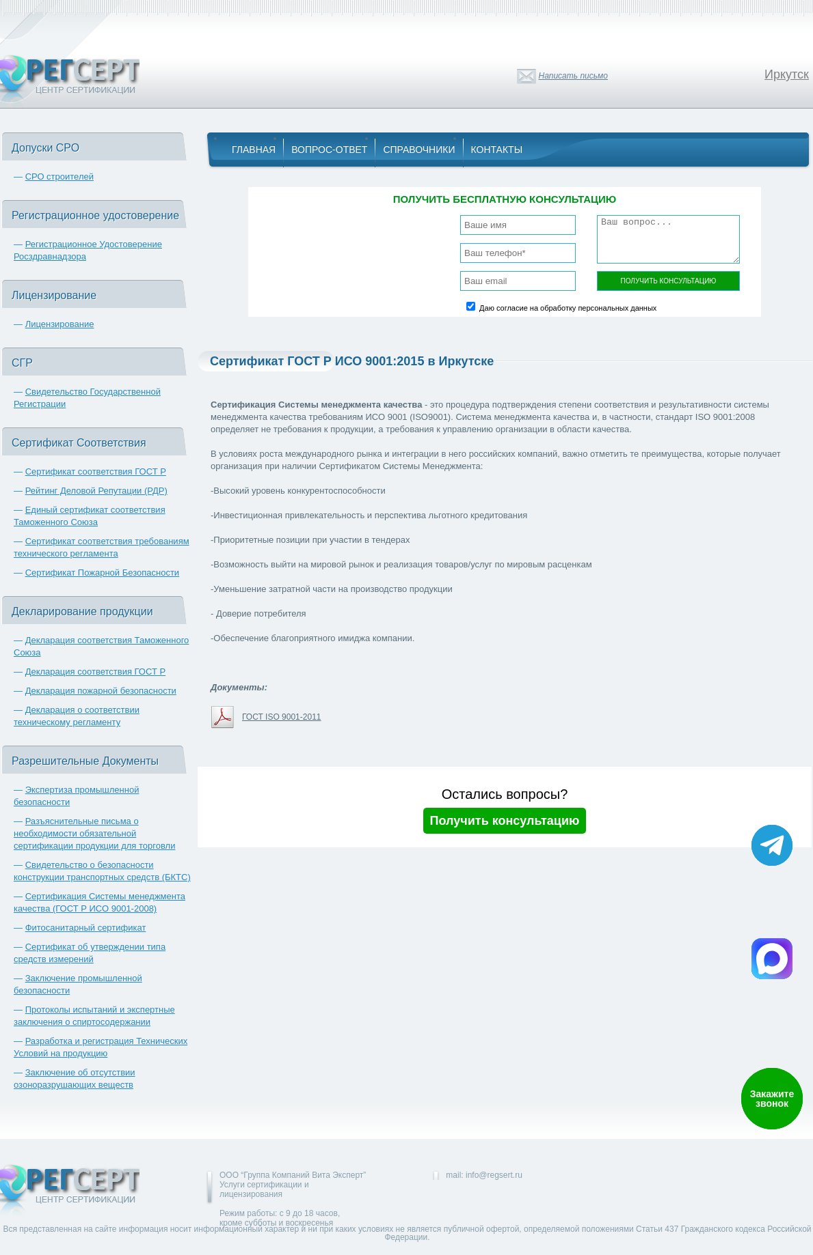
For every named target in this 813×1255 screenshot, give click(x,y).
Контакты (497, 149)
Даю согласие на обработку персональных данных (567, 308)
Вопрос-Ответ (329, 149)
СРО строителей (59, 176)
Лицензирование (59, 324)
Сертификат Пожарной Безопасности (102, 572)
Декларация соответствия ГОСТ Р (95, 671)
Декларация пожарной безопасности (100, 691)
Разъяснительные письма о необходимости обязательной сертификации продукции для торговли (94, 833)
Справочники (419, 149)
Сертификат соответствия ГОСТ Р (95, 471)
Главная (254, 149)
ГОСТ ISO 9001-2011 (281, 717)
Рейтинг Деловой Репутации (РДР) (96, 490)
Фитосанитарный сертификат (85, 927)
